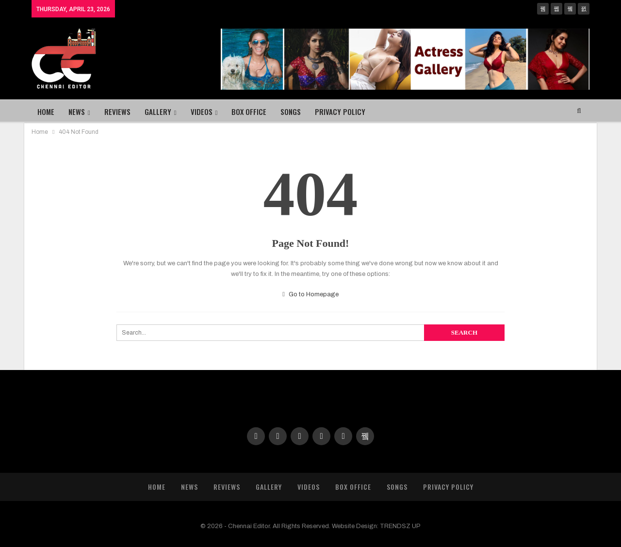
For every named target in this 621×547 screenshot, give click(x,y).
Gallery (158, 111)
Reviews (117, 111)
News (76, 111)
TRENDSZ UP (400, 526)
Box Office (248, 111)
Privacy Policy (340, 111)
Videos (201, 111)
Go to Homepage (310, 294)
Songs (290, 111)
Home (45, 111)
